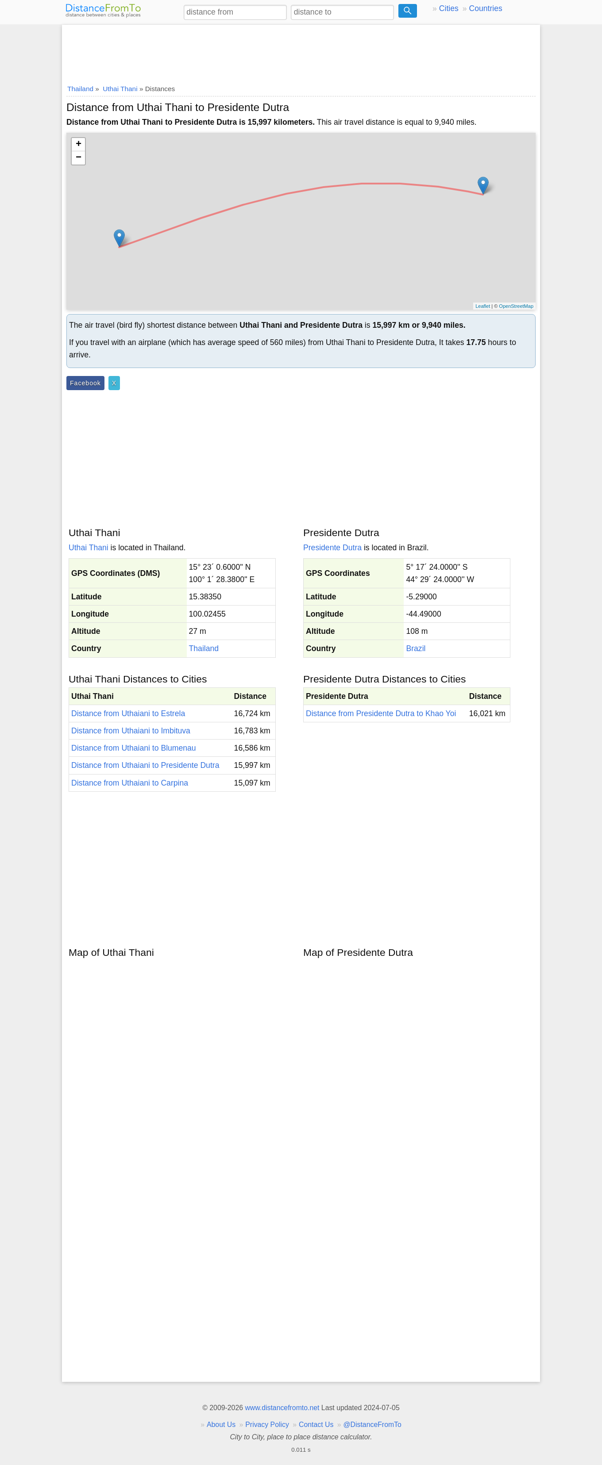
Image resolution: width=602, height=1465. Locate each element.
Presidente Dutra (332, 547)
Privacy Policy (267, 1424)
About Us (221, 1424)
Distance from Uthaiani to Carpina (129, 783)
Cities (449, 8)
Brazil (415, 648)
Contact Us (316, 1424)
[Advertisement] (301, 52)
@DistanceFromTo (372, 1424)
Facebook (85, 383)
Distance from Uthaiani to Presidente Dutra (145, 765)
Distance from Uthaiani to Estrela (128, 713)
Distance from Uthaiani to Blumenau (133, 748)
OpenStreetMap (516, 306)
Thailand (204, 648)
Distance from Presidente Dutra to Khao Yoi (381, 713)
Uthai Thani (88, 547)
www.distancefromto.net (282, 1407)
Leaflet (482, 306)
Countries (485, 8)
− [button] (78, 158)
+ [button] (78, 144)
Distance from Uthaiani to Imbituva (130, 730)
